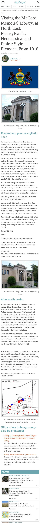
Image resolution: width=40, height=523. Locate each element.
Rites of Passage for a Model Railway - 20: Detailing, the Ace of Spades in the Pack (21, 480)
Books (14, 6)
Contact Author (14, 60)
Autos (8, 6)
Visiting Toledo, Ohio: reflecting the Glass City (20, 454)
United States (14, 501)
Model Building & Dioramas (19, 476)
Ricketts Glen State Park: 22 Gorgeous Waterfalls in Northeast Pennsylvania (21, 493)
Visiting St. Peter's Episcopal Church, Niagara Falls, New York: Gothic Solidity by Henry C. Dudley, (20, 438)
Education (30, 6)
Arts (2, 6)
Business (21, 6)
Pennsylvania (14, 488)
